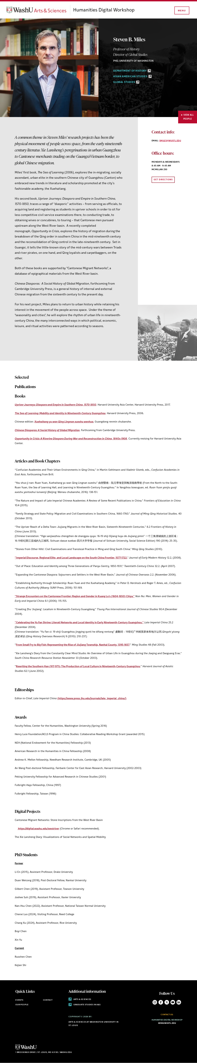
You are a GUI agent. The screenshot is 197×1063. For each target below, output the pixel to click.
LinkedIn (178, 1002)
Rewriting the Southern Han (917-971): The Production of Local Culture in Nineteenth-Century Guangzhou (78, 666)
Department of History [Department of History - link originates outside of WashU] (132, 71)
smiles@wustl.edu (170, 141)
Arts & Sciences (80, 999)
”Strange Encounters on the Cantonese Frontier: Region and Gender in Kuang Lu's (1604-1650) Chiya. (75, 596)
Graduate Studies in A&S (85, 1005)
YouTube (172, 1002)
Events (19, 1000)
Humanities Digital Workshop (103, 10)
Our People (22, 1005)
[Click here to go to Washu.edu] (26, 1049)
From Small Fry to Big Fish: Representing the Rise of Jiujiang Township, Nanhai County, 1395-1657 (73, 645)
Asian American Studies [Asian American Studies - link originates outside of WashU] (132, 76)
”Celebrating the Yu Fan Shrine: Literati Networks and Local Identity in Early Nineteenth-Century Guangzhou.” (79, 622)
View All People (188, 117)
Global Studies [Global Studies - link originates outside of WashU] (126, 82)
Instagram (154, 1002)
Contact (48, 1000)
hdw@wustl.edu (167, 1023)
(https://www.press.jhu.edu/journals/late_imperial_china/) (91, 698)
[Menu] (181, 11)
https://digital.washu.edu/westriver (38, 829)
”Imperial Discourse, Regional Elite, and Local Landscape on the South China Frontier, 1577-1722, (71, 558)
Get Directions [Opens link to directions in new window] (163, 180)
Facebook (160, 1002)
